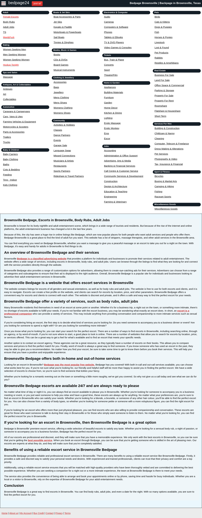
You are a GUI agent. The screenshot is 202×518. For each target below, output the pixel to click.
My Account (26, 513)
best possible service (40, 440)
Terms (67, 513)
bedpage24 (18, 2)
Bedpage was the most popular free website (69, 364)
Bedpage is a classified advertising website (41, 258)
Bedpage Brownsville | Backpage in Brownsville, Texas (165, 3)
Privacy (59, 513)
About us (13, 513)
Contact (49, 513)
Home (5, 513)
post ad (37, 3)
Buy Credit (39, 513)
